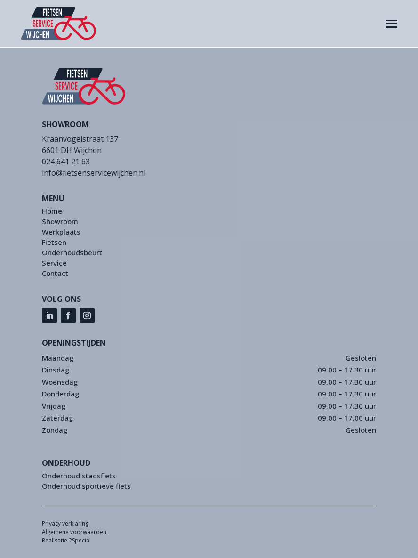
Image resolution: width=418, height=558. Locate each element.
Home (52, 212)
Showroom (60, 222)
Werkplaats (61, 232)
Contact (55, 274)
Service (54, 263)
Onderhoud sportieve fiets (86, 487)
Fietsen (54, 243)
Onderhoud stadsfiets (79, 476)
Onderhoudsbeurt (72, 253)
